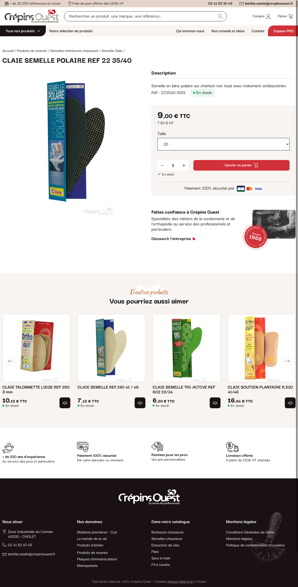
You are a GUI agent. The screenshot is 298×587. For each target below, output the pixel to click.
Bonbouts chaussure (167, 532)
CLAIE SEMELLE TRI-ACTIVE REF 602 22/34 (184, 390)
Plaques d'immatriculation (97, 559)
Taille (161, 133)
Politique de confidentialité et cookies (255, 545)
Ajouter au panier (241, 165)
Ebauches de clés (165, 545)
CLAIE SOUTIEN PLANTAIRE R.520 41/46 (260, 390)
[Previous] (10, 361)
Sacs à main (160, 558)
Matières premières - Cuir (97, 532)
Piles (155, 552)
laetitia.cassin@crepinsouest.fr (269, 3)
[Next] (287, 361)
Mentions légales (239, 539)
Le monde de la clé (92, 539)
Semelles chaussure (166, 539)
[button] (65, 402)
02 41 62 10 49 (220, 3)
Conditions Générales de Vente (250, 532)
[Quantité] (173, 165)
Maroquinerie (87, 565)
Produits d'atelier (90, 545)
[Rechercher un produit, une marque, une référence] (145, 16)
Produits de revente (92, 552)
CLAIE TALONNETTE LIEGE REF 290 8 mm (36, 390)
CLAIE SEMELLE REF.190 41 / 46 (108, 387)
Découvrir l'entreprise (171, 238)
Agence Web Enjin (180, 582)
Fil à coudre (160, 564)
